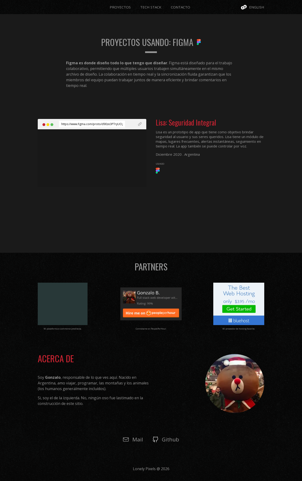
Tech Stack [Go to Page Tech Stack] (150, 7)
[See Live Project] (133, 124)
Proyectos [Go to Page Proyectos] (120, 7)
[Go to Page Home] (44, 5)
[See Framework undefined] (158, 172)
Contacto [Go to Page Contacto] (180, 7)
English (256, 7)
